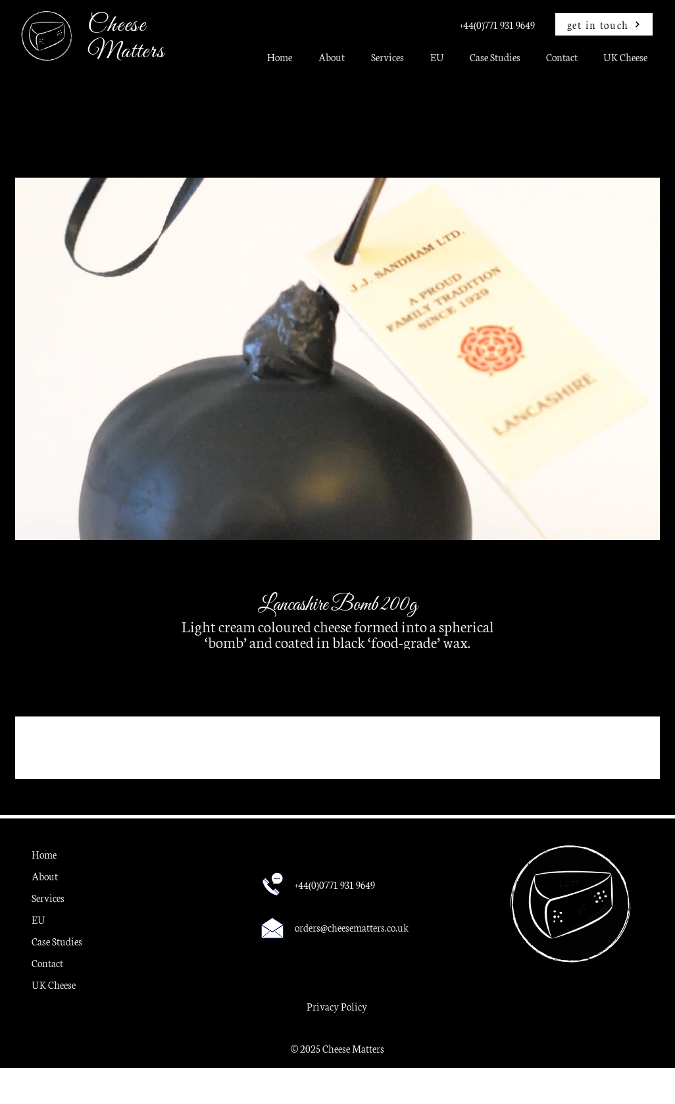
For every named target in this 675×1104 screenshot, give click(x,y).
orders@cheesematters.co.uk (352, 927)
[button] (387, 61)
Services (48, 898)
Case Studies (57, 941)
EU (38, 919)
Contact (47, 963)
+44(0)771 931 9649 (497, 25)
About (45, 876)
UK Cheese (54, 984)
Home (44, 854)
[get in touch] (604, 24)
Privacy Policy (337, 1006)
